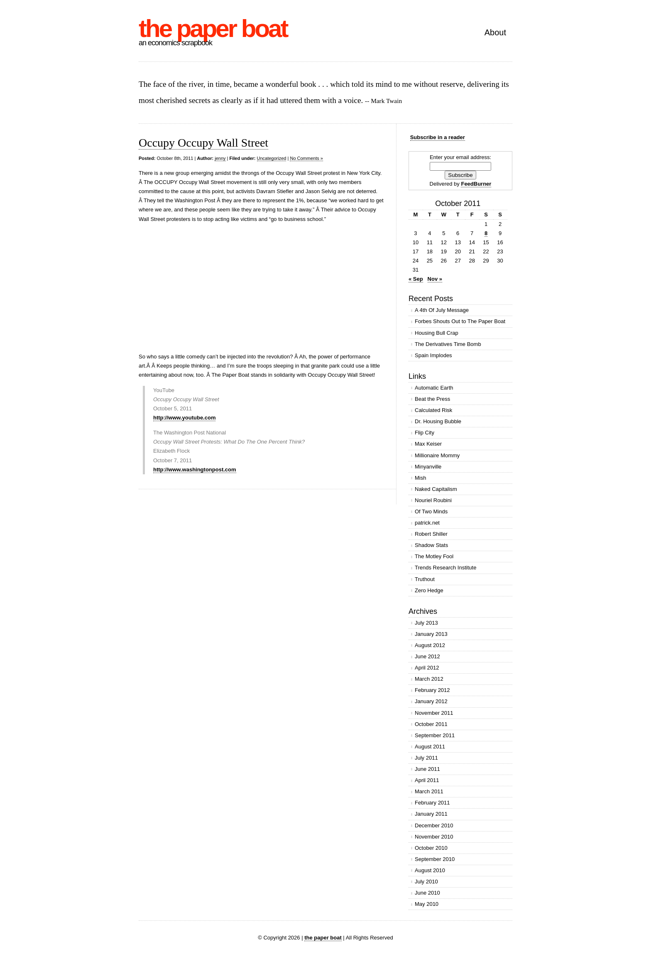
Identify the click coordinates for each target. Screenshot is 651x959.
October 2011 (431, 724)
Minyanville (428, 467)
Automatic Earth (434, 388)
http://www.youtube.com (184, 418)
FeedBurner (476, 184)
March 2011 (429, 791)
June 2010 (427, 893)
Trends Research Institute (445, 567)
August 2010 (430, 870)
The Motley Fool (434, 556)
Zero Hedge (429, 590)
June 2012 (427, 656)
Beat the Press (432, 399)
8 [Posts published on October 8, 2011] (486, 233)
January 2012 (431, 701)
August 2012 (430, 645)
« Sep (416, 279)
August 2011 (430, 746)
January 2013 (431, 634)
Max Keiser (428, 444)
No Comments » (306, 158)
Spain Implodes (433, 355)
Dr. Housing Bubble (438, 421)
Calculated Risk (433, 410)
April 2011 (427, 780)
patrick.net (427, 523)
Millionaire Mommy (437, 455)
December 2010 (434, 825)
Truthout (425, 579)
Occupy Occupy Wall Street (203, 142)
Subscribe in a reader (437, 137)
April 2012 (427, 668)
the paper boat (213, 28)
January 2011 (431, 814)
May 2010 (426, 904)
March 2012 (429, 679)
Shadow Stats (431, 545)
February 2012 (432, 690)
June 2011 (427, 769)
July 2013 (426, 623)
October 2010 (431, 848)
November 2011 (434, 713)
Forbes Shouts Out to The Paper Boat (460, 321)
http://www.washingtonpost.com (194, 469)
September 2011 (435, 735)
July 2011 (426, 758)
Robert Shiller (431, 534)
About (495, 32)
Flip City (424, 432)
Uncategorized (271, 158)
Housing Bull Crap (436, 333)
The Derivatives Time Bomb (448, 344)
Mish (420, 478)
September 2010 (435, 859)
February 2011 (432, 803)
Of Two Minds (431, 511)
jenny (220, 158)
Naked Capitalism (436, 489)
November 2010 (434, 837)
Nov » (435, 279)
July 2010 (426, 881)
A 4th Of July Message (442, 310)
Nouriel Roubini (433, 500)
